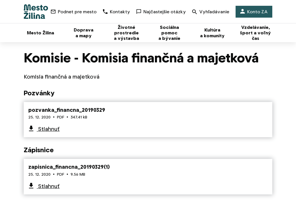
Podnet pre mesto (74, 11)
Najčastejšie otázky (161, 11)
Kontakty (116, 11)
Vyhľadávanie (210, 12)
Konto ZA (254, 11)
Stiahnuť (48, 129)
